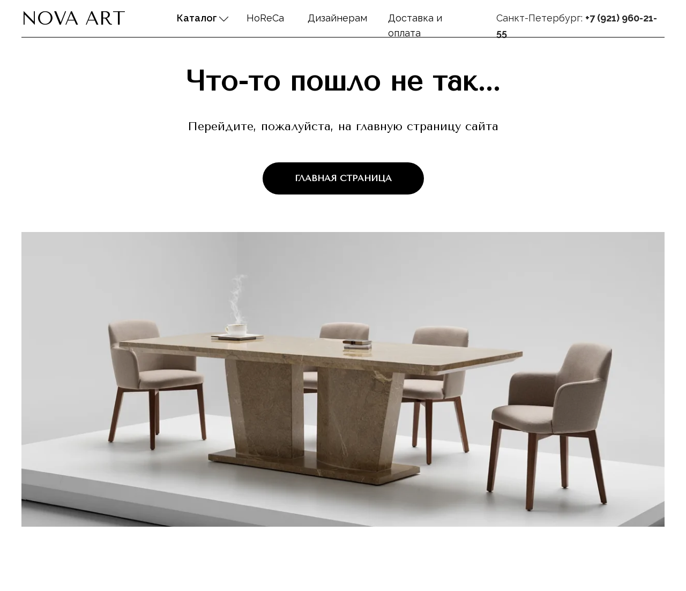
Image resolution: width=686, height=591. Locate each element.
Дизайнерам (337, 18)
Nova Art (73, 18)
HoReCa (265, 18)
